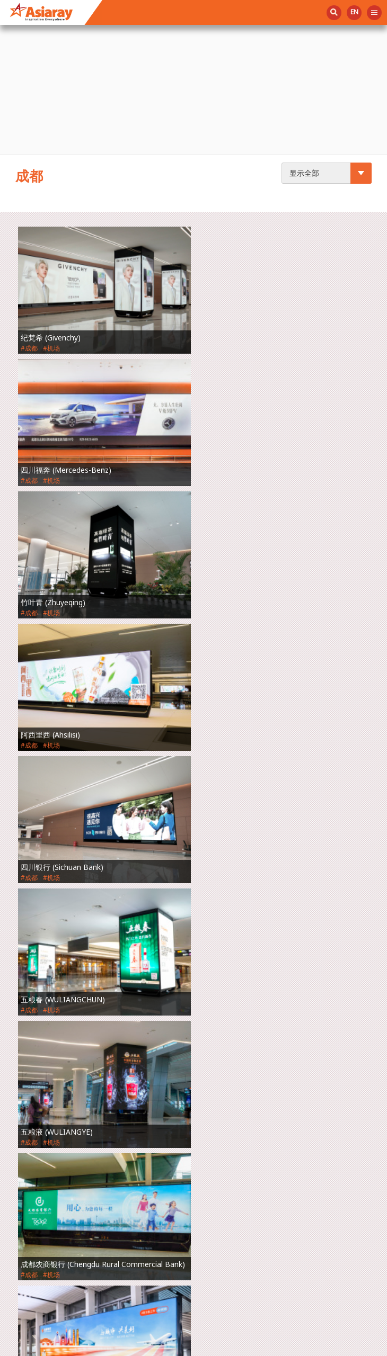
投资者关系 (37, 1133)
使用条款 (249, 1345)
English (31, 1180)
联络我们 (33, 1156)
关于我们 (33, 995)
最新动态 (33, 1087)
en (354, 11)
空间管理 (33, 1018)
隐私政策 (292, 1345)
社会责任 (33, 1110)
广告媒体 (33, 1041)
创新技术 (33, 1064)
